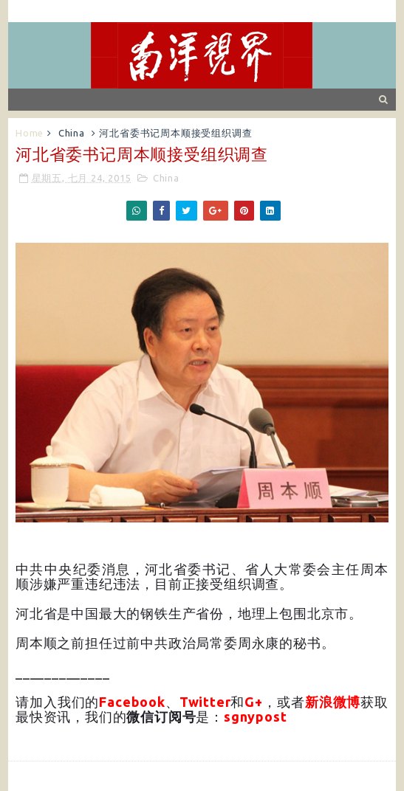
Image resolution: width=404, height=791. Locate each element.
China (71, 133)
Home (30, 133)
